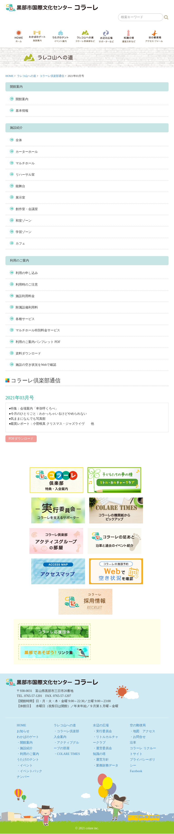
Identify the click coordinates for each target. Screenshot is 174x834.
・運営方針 (101, 759)
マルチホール (25, 163)
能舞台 (20, 186)
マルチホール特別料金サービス (38, 330)
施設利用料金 (25, 296)
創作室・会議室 (27, 209)
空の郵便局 (154, 36)
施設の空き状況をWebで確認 (36, 364)
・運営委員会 (102, 748)
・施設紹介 (25, 748)
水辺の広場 (106, 36)
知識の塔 (128, 36)
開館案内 (22, 99)
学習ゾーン (23, 232)
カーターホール (27, 151)
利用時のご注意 (27, 284)
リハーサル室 (25, 174)
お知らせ (23, 731)
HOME (18, 36)
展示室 (20, 197)
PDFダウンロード (21, 438)
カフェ (20, 243)
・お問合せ (138, 737)
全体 (19, 140)
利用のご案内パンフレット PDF (38, 342)
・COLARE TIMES (67, 754)
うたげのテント (60, 36)
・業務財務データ (105, 765)
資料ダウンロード (28, 353)
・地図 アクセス (142, 731)
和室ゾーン (23, 220)
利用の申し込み (27, 273)
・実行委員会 (102, 731)
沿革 (133, 742)
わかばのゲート (37, 36)
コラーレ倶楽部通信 (52, 76)
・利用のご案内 (28, 754)
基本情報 (22, 110)
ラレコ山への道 (85, 36)
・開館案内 (25, 742)
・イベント (25, 765)
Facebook (136, 771)
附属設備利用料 (27, 307)
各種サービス (25, 319)
